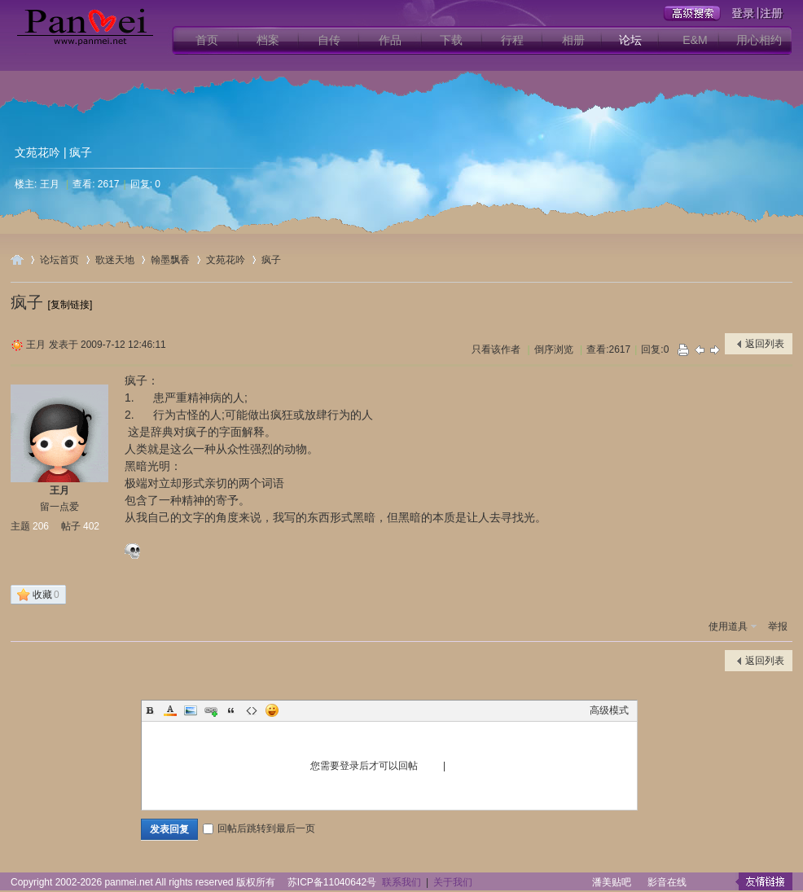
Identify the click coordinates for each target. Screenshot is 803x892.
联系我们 (401, 882)
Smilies (272, 710)
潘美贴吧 (611, 882)
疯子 (271, 260)
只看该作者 (496, 349)
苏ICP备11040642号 (331, 882)
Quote (231, 710)
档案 (268, 39)
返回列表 (764, 343)
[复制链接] (70, 304)
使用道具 (728, 626)
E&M (694, 39)
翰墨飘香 (170, 260)
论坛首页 (59, 260)
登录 (431, 765)
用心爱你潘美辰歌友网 (17, 259)
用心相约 (759, 39)
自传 (329, 39)
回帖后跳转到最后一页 (259, 828)
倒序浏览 (553, 349)
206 (41, 526)
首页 (206, 39)
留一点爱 (59, 506)
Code (252, 710)
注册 (458, 765)
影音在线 (667, 882)
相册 (573, 39)
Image (190, 710)
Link (211, 710)
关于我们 (452, 882)
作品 (390, 39)
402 (91, 526)
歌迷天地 (114, 260)
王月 (49, 184)
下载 (451, 39)
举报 (778, 626)
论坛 (630, 39)
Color (170, 710)
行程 (512, 39)
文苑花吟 (37, 152)
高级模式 (609, 710)
